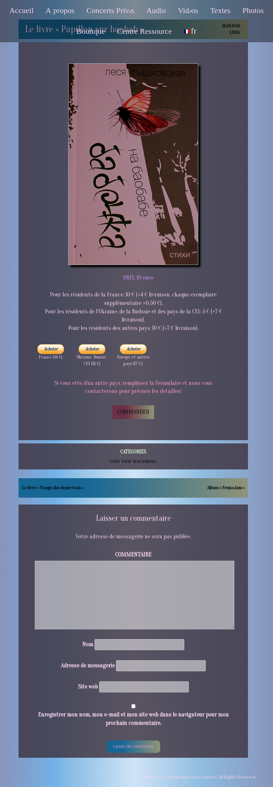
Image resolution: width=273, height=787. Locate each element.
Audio (156, 10)
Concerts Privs (110, 10)
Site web (88, 686)
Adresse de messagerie (88, 665)
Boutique (90, 31)
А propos (60, 10)
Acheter (51, 349)
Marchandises (145, 461)
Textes (220, 10)
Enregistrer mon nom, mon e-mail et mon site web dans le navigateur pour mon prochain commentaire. (133, 719)
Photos (253, 10)
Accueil (21, 10)
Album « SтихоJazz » (226, 488)
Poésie (127, 461)
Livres (115, 461)
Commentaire (133, 554)
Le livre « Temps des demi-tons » (53, 488)
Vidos (188, 10)
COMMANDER (133, 412)
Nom (87, 644)
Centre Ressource (144, 31)
